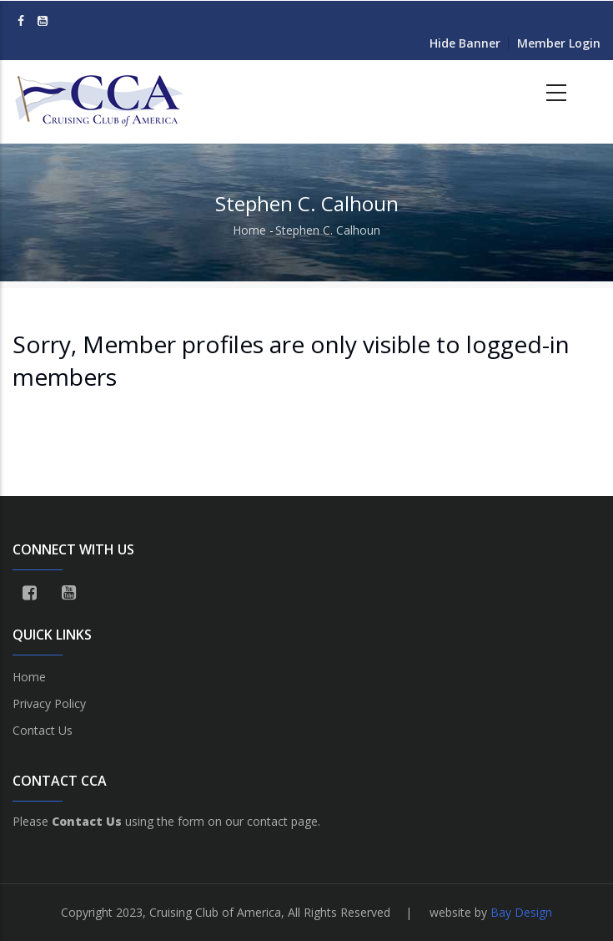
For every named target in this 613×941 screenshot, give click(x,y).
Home (249, 230)
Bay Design (521, 912)
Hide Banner (465, 43)
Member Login (558, 43)
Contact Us (43, 730)
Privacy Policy (49, 703)
